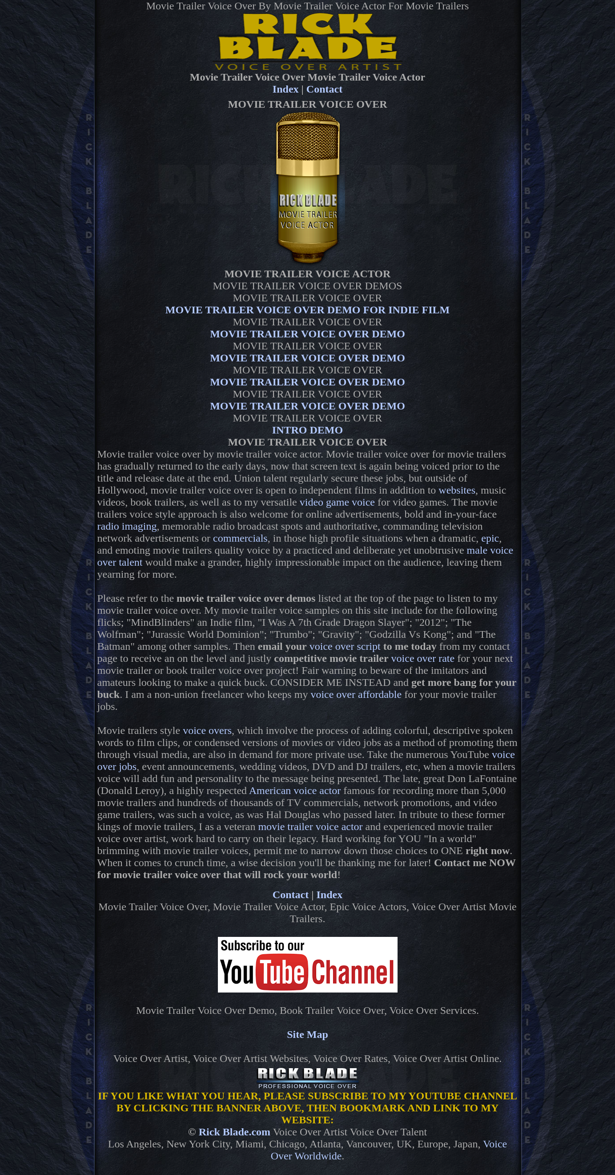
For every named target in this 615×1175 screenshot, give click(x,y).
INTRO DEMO (307, 430)
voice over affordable (356, 694)
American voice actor (295, 790)
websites (456, 490)
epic (490, 538)
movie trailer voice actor (310, 826)
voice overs (207, 730)
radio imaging (127, 526)
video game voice (337, 502)
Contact (324, 89)
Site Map (307, 1034)
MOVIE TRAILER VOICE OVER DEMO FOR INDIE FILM (307, 310)
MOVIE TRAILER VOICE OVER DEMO (307, 334)
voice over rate (423, 658)
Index (286, 89)
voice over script (345, 646)
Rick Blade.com (234, 1132)
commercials (240, 538)
